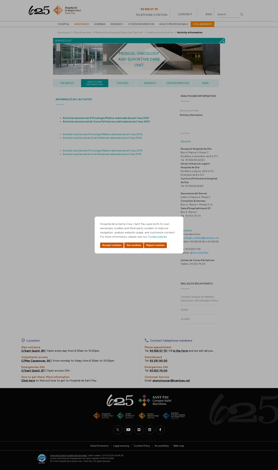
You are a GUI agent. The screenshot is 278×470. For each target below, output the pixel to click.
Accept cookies (111, 245)
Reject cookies (155, 245)
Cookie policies (157, 236)
